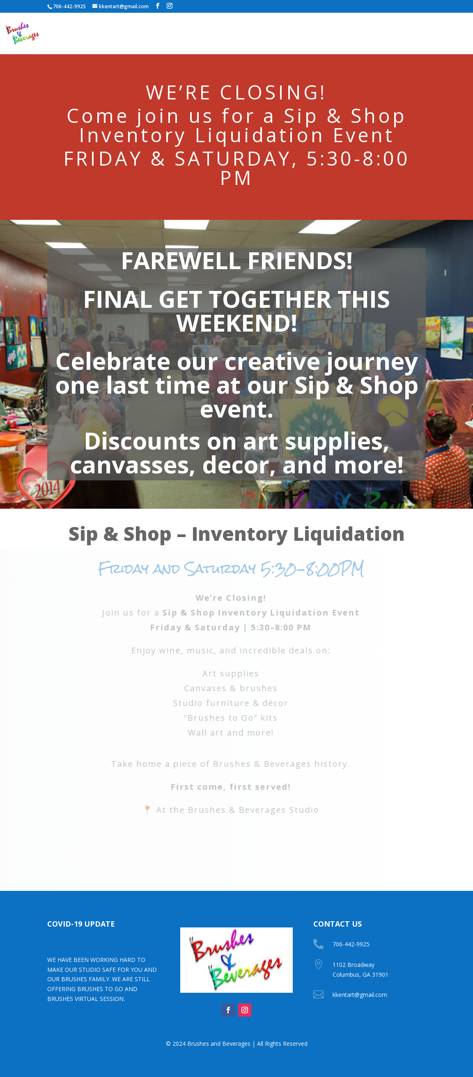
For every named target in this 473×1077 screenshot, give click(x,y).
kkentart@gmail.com (360, 995)
